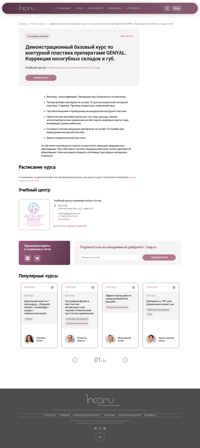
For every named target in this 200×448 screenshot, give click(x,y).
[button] (75, 360)
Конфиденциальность (87, 415)
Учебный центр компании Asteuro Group (73, 67)
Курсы (79, 8)
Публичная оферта (129, 415)
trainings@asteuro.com (69, 213)
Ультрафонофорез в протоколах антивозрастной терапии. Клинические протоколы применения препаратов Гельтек (79, 307)
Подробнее (64, 219)
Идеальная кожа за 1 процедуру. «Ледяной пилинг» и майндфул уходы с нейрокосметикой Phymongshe (37, 307)
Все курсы (127, 36)
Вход (176, 8)
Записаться (41, 78)
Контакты (150, 415)
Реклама (109, 415)
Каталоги (134, 8)
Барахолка (115, 8)
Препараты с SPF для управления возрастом (160, 303)
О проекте (50, 415)
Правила (64, 415)
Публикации (63, 8)
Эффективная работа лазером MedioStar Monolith (118, 298)
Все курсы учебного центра (70, 226)
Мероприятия (96, 8)
